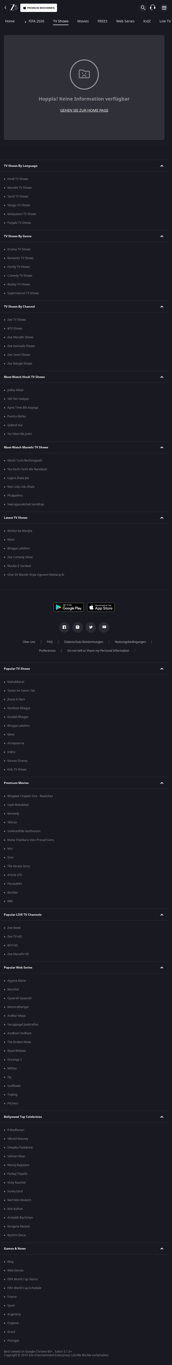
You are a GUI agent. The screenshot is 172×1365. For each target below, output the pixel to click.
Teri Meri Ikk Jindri (19, 434)
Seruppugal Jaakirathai (22, 1024)
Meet (10, 539)
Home (9, 21)
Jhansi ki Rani (16, 699)
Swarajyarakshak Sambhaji (25, 504)
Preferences (47, 651)
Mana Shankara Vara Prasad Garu (30, 840)
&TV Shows (14, 328)
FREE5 (102, 21)
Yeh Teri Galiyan (18, 399)
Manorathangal (17, 1007)
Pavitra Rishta (16, 416)
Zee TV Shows (16, 320)
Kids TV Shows (17, 769)
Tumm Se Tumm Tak (21, 690)
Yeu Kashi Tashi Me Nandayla (27, 469)
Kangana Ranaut (18, 1226)
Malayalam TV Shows (21, 214)
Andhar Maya (16, 1016)
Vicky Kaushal (16, 1182)
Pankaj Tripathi (17, 1174)
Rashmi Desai (16, 1235)
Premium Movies (16, 782)
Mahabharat (15, 682)
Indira (11, 752)
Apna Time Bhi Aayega (22, 407)
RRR (9, 901)
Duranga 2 (14, 1059)
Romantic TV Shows (20, 258)
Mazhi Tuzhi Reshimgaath (24, 460)
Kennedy (13, 813)
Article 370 (14, 875)
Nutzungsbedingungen (130, 642)
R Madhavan (15, 1130)
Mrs (10, 849)
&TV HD (12, 945)
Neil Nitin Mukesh (19, 1200)
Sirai (10, 857)
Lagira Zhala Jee (18, 478)
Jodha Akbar (15, 390)
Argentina (14, 1314)
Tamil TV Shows (17, 196)
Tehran (12, 822)
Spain (11, 1305)
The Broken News (19, 1042)
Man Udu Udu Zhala (20, 487)
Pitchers (12, 1103)
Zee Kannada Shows (21, 346)
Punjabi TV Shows (19, 223)
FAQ (50, 642)
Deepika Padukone (20, 1147)
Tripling (12, 1094)
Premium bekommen (39, 8)
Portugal (13, 1340)
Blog (10, 1262)
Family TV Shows (18, 267)
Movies (82, 21)
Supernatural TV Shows (23, 293)
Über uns (29, 642)
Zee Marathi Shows (20, 337)
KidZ (146, 21)
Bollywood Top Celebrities (23, 1116)
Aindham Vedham (19, 1033)
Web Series (124, 21)
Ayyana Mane (16, 981)
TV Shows (60, 21)
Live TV (164, 21)
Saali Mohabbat (18, 805)
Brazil (11, 1332)
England (12, 1323)
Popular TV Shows (17, 668)
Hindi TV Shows (17, 179)
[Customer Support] (152, 8)
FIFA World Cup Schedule (24, 1288)
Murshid (13, 989)
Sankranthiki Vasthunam (23, 831)
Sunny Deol (15, 1191)
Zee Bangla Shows (19, 363)
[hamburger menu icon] (164, 8)
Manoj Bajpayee (18, 1165)
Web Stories (15, 1270)
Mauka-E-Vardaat (19, 566)
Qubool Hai (15, 425)
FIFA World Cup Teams (22, 1279)
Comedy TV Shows (19, 275)
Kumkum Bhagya (18, 708)
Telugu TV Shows (18, 205)
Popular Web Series (18, 967)
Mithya (12, 1068)
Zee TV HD (14, 936)
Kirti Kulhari (15, 1209)
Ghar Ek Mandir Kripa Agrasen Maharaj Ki (35, 575)
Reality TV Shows (18, 284)
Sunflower (14, 1086)
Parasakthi (14, 884)
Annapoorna (15, 743)
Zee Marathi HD (18, 954)
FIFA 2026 (33, 21)
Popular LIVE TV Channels (23, 914)
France (12, 1297)
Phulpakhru (15, 495)
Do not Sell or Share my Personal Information (98, 651)
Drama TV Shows (19, 249)
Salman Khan (16, 1156)
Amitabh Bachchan (20, 1217)
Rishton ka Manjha (19, 531)
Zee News (14, 928)
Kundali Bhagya (17, 717)
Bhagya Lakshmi (18, 548)
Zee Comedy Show (20, 557)
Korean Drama (17, 761)
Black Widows (16, 1051)
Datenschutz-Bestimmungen (83, 642)
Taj (9, 1077)
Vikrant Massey (17, 1139)
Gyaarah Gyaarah (19, 998)
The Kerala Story (18, 866)
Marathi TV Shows (19, 188)
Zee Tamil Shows (18, 355)
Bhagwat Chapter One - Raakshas (30, 796)
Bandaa (12, 892)
